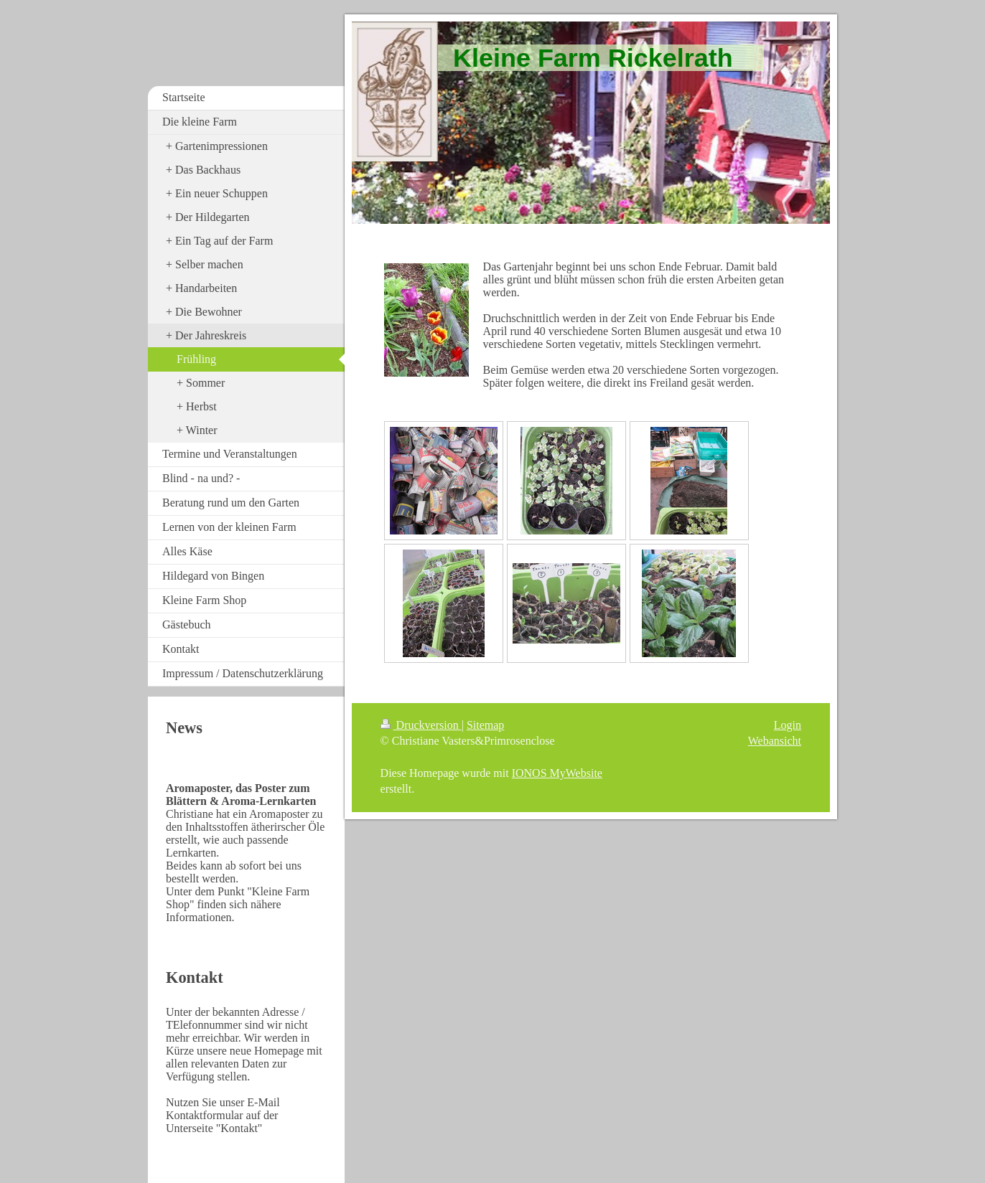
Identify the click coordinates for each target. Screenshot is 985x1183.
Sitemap (485, 725)
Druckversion (421, 725)
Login (787, 725)
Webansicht (774, 741)
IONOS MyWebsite (557, 773)
